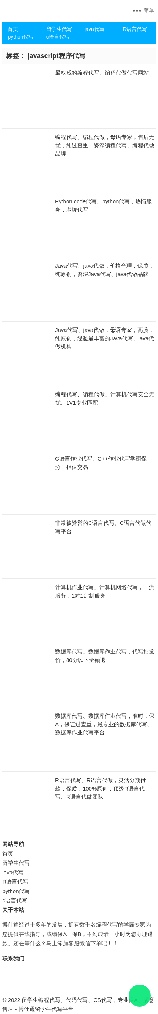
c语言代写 (57, 37)
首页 (13, 29)
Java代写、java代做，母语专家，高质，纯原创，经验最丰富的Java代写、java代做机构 (104, 338)
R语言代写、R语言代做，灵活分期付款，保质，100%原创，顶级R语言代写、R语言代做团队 (100, 788)
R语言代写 (135, 29)
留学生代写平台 (54, 1009)
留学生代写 (59, 29)
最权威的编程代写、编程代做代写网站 (102, 72)
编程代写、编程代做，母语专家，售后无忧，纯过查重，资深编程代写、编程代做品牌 (104, 145)
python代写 (20, 37)
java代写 (94, 29)
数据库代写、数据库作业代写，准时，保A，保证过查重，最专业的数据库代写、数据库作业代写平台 (104, 724)
